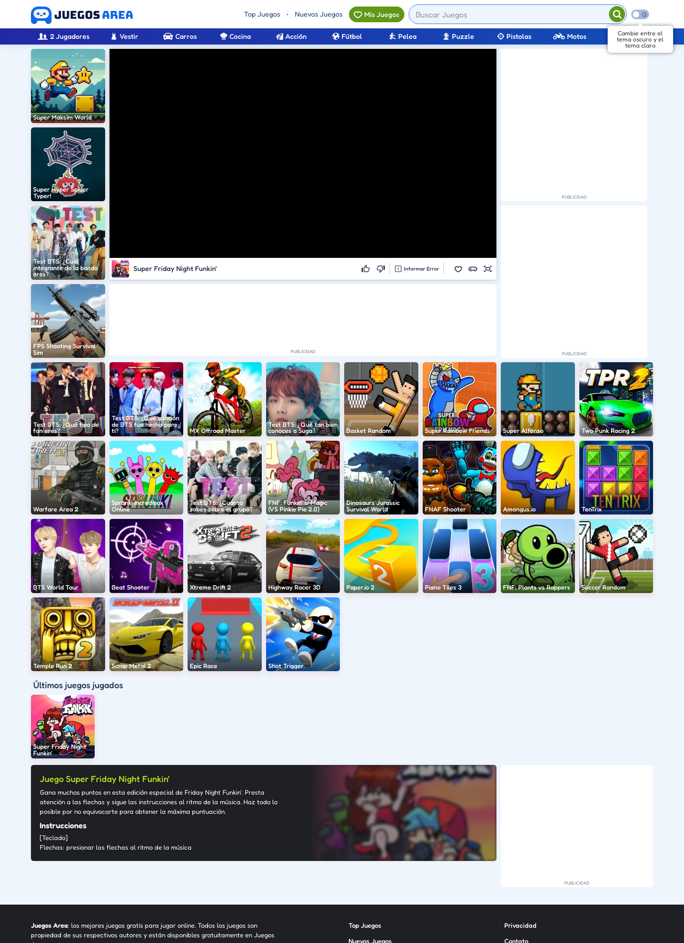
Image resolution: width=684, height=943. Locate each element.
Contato (516, 851)
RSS (509, 867)
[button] (458, 269)
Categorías (365, 867)
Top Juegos (262, 14)
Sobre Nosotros (371, 883)
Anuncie (516, 883)
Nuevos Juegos (318, 14)
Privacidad (520, 836)
